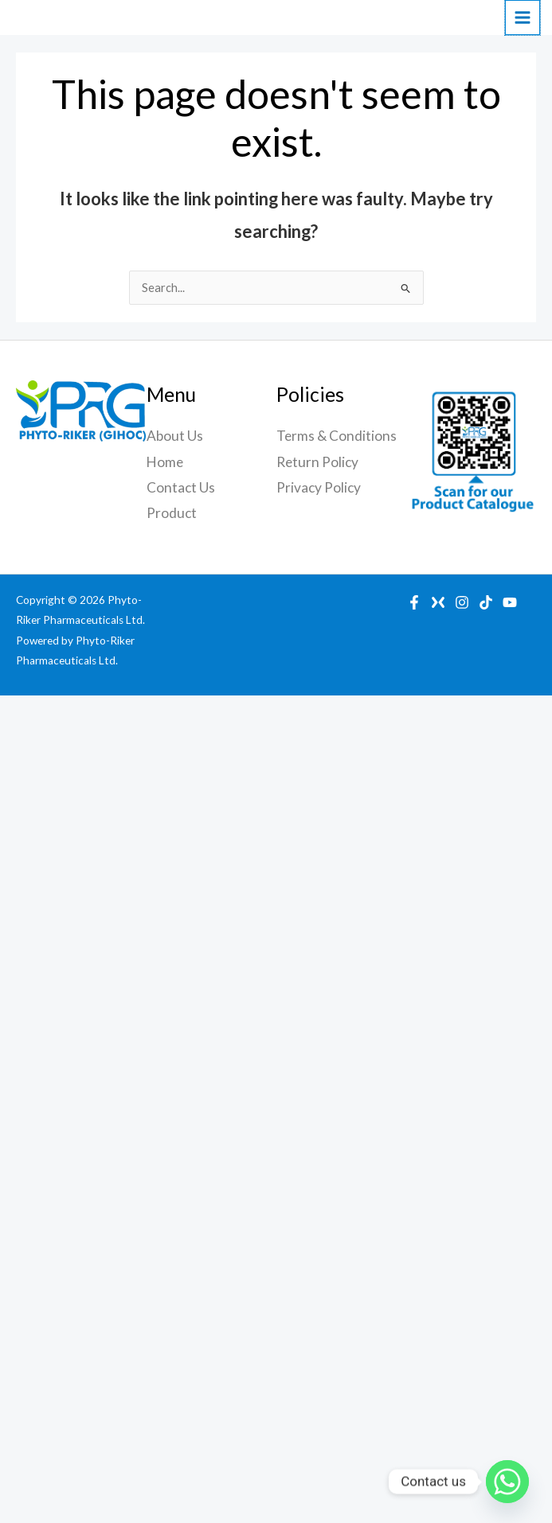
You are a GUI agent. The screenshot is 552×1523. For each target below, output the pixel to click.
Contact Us (181, 487)
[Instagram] (462, 602)
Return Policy (317, 462)
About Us (175, 435)
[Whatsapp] (507, 1481)
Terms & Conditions (336, 435)
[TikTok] (486, 602)
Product (172, 512)
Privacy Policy (318, 487)
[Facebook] (414, 602)
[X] (438, 602)
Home (165, 462)
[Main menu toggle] (522, 17)
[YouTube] (510, 602)
